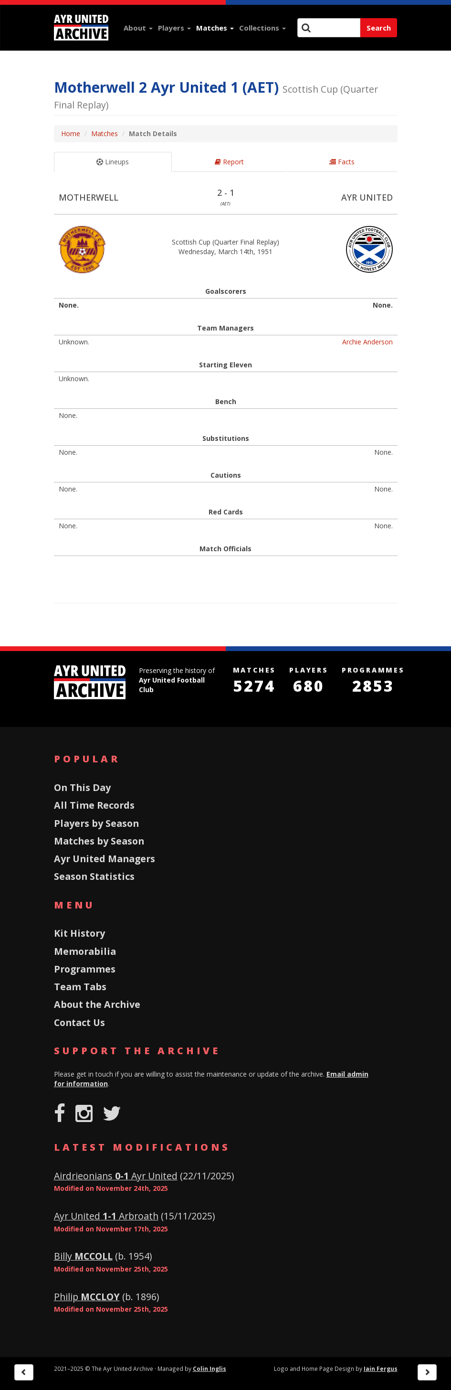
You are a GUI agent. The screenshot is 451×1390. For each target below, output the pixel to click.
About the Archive (97, 1004)
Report (229, 161)
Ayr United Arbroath (106, 1215)
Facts (342, 161)
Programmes (84, 968)
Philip (87, 1296)
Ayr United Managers (104, 858)
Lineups (112, 161)
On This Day (82, 787)
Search (379, 27)
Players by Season (96, 823)
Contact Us (79, 1022)
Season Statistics (94, 876)
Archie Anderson (367, 341)
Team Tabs (80, 986)
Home (70, 133)
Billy (83, 1256)
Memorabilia (85, 951)
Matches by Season (99, 840)
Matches (215, 27)
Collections (262, 27)
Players (174, 27)
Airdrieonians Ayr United (116, 1175)
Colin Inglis (209, 1368)
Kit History (79, 933)
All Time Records (94, 805)
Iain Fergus (381, 1368)
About (138, 27)
